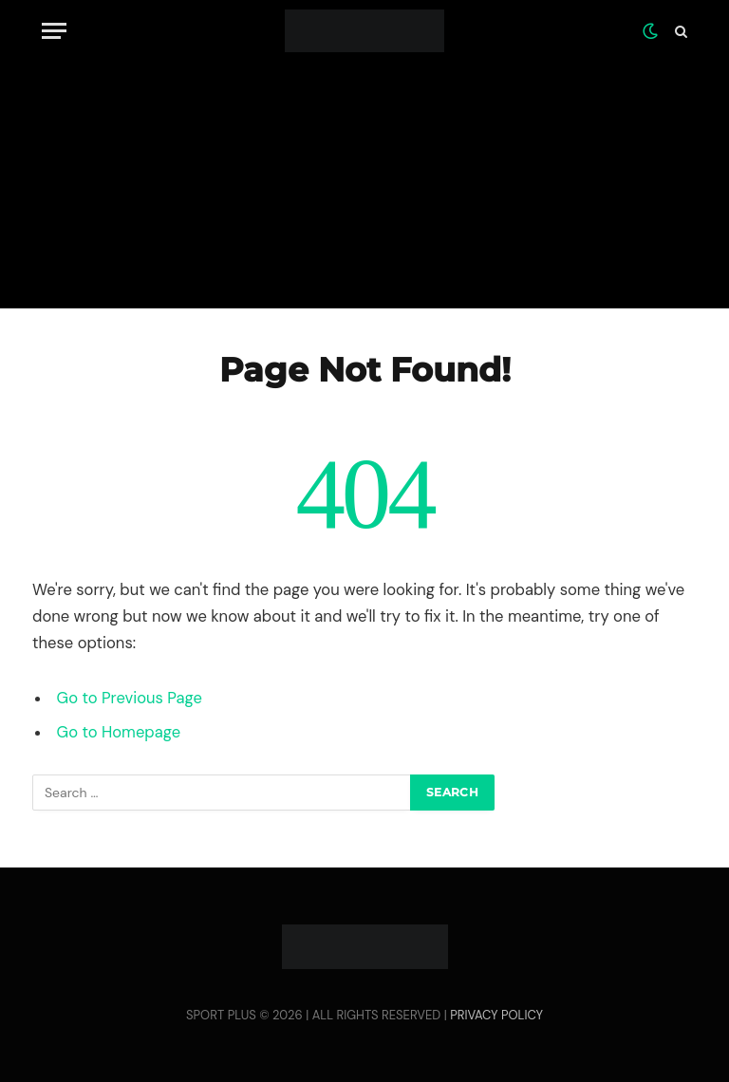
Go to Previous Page (129, 698)
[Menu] (54, 30)
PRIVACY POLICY (496, 1015)
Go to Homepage (118, 732)
